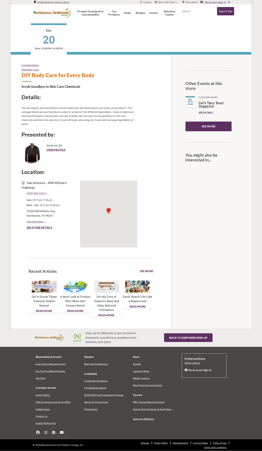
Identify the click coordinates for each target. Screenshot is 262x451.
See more (209, 126)
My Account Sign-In (215, 2)
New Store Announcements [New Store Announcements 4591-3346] (147, 385)
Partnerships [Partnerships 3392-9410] (91, 409)
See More (146, 271)
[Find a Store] (190, 2)
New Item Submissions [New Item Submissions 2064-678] (96, 364)
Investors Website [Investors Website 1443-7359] (144, 418)
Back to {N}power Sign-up (188, 337)
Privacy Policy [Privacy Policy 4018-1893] (161, 442)
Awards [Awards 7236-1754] (137, 364)
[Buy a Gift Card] (166, 2)
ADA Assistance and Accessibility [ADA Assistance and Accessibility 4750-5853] (53, 402)
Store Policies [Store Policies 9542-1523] (43, 395)
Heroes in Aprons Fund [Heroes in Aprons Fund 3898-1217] (96, 402)
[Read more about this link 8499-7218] (75, 286)
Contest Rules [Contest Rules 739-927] (200, 442)
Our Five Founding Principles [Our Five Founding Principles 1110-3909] (50, 371)
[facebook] (39, 432)
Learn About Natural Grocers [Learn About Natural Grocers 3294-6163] (51, 364)
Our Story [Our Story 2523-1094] (41, 378)
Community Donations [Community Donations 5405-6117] (96, 380)
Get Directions (36, 221)
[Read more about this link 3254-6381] (44, 286)
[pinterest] (55, 432)
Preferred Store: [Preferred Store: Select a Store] (52, 2)
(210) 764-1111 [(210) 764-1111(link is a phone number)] (37, 193)
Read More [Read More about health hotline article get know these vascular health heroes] (44, 310)
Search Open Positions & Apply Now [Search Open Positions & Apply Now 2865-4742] (153, 409)
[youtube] (63, 432)
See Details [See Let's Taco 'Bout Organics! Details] (206, 112)
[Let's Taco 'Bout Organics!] (217, 106)
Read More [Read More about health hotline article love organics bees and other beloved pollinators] (106, 315)
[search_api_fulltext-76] (198, 11)
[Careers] (146, 2)
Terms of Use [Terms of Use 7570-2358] (220, 442)
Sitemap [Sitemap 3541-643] (145, 442)
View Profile (56, 149)
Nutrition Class (30, 69)
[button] (90, 13)
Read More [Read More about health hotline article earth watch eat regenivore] (138, 306)
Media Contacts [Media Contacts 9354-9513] (141, 378)
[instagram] (47, 432)
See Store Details (39, 227)
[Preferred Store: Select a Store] (204, 360)
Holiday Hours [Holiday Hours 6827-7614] (43, 409)
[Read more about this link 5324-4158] (106, 286)
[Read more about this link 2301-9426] (137, 286)
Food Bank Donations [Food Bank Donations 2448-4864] (95, 387)
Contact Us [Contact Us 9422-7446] (42, 416)
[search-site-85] (225, 11)
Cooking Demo (30, 65)
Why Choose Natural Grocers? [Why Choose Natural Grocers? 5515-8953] (149, 402)
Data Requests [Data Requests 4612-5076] (180, 442)
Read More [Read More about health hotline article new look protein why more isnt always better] (75, 310)
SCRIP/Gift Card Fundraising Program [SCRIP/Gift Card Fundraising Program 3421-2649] (103, 395)
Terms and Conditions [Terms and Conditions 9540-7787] (215, 447)
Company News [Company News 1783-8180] (142, 371)
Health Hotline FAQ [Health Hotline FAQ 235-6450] (46, 423)
